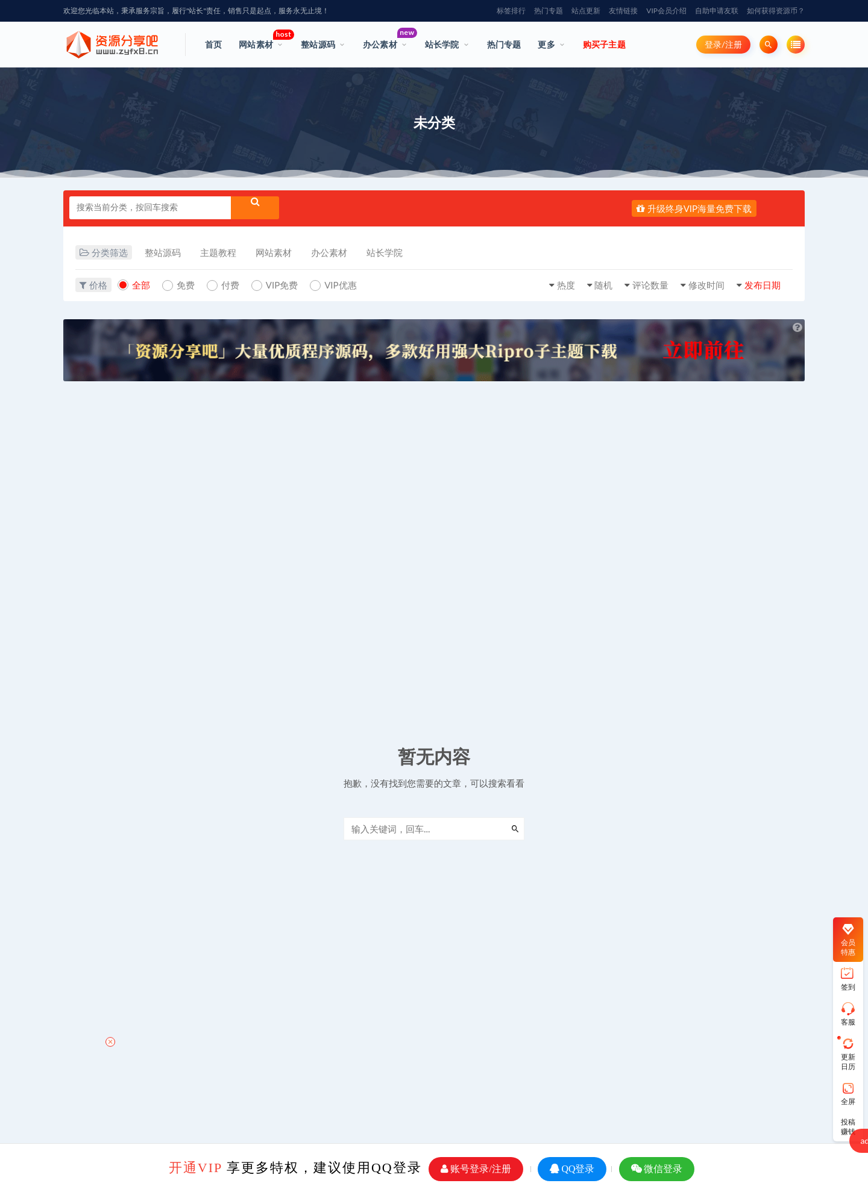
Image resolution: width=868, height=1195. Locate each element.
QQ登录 (572, 1169)
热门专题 (548, 10)
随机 (603, 284)
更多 (546, 44)
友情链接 (623, 10)
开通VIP (195, 1167)
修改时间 (706, 284)
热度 (566, 284)
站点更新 (585, 10)
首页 (213, 44)
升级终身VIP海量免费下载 (694, 208)
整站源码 (318, 44)
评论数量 (650, 284)
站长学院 (442, 44)
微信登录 (656, 1169)
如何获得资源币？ (776, 10)
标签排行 (511, 10)
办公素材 (385, 38)
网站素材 (261, 39)
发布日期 (762, 284)
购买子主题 (604, 44)
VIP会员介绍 (666, 10)
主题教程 (218, 252)
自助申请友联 (716, 10)
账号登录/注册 (476, 1169)
